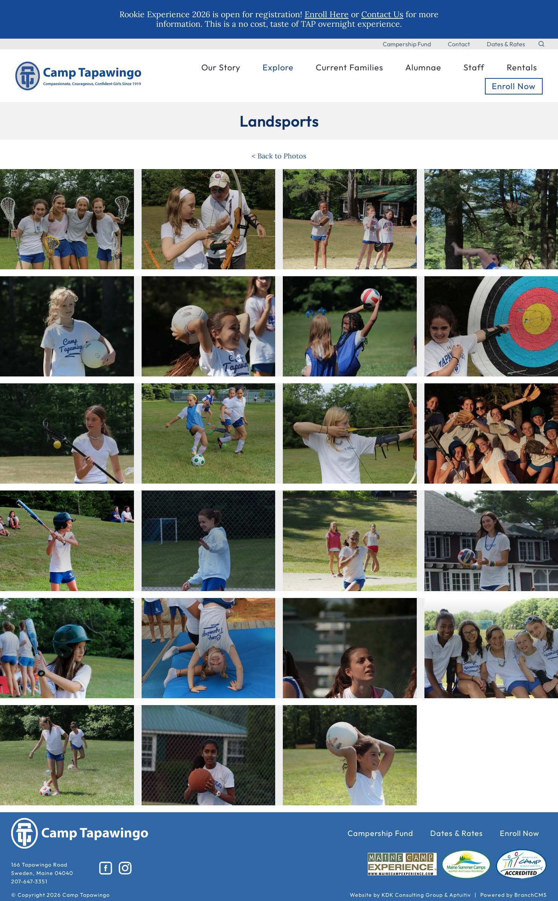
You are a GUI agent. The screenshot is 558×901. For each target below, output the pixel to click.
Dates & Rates (506, 44)
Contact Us (382, 14)
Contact (459, 44)
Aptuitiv (460, 894)
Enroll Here (327, 14)
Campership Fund (407, 44)
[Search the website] (542, 44)
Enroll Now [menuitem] (514, 86)
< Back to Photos (279, 156)
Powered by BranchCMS (513, 894)
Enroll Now (519, 833)
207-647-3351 (29, 881)
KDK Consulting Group (412, 894)
